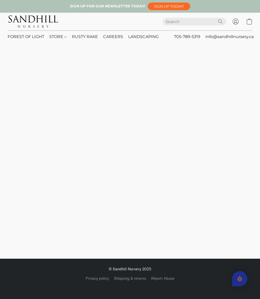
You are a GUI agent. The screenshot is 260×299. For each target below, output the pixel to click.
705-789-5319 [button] (187, 36)
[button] (169, 6)
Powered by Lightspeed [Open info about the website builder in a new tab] (130, 288)
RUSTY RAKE (85, 36)
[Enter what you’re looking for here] (194, 21)
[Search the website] (220, 21)
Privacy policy (97, 278)
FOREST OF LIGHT (26, 36)
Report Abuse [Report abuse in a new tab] (162, 278)
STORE (58, 36)
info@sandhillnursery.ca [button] (229, 36)
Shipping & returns (130, 278)
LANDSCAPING (143, 36)
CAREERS (113, 36)
